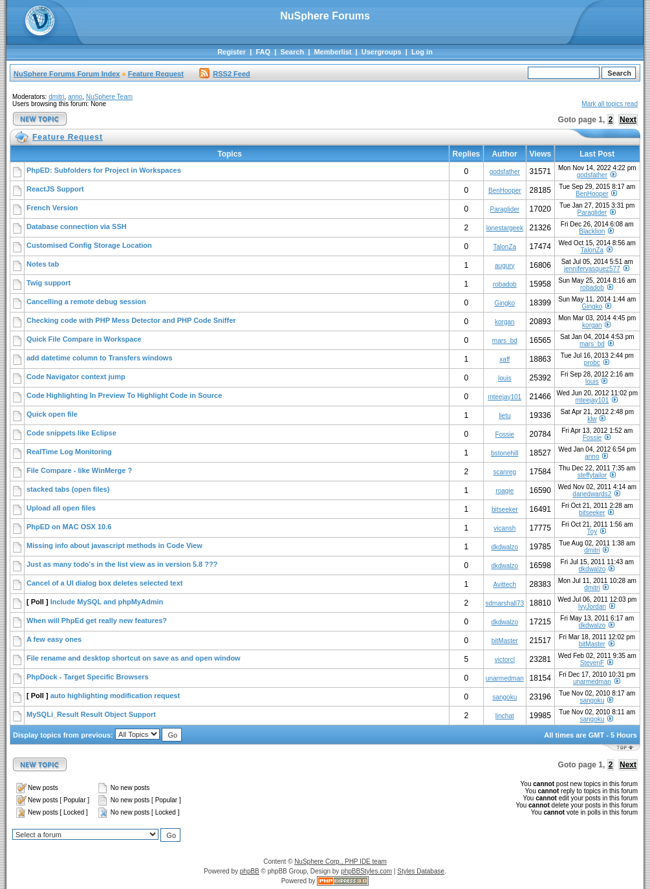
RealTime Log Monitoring (69, 451)
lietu (504, 415)
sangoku (504, 697)
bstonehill (504, 453)
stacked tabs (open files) (68, 489)
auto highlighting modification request (115, 695)
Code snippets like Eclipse (71, 433)
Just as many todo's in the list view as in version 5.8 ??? (122, 564)
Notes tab (43, 264)
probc (592, 362)
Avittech (504, 584)
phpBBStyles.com (366, 871)
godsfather (505, 171)
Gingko (504, 303)
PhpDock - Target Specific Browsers (88, 677)
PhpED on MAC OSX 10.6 (69, 527)
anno (75, 96)
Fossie (504, 434)
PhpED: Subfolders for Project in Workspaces (104, 170)
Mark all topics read (609, 103)
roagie (504, 490)
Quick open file (52, 414)
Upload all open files (61, 508)
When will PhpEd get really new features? (97, 620)
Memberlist (332, 52)
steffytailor (592, 475)
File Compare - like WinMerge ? (79, 470)
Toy (592, 531)
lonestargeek (504, 228)
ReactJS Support (55, 189)
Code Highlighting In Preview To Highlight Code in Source (124, 395)
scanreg (505, 472)
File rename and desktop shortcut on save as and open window (134, 658)
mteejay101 (504, 397)
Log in (422, 52)
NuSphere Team (109, 96)
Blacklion (592, 231)
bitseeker (505, 509)
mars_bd (504, 340)
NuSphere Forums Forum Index (67, 74)
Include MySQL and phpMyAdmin (107, 602)
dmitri (56, 96)
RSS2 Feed (224, 74)
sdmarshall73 (505, 603)
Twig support (48, 283)
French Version (52, 208)
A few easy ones (54, 639)
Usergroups (382, 52)
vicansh (504, 528)
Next (628, 119)
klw (591, 419)
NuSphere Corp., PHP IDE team (340, 861)
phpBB (249, 871)
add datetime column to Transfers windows (100, 358)
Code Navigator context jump (76, 376)
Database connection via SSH (77, 226)
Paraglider (505, 209)
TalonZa (505, 246)
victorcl (505, 659)
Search (292, 52)
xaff (504, 359)
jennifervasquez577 (592, 268)
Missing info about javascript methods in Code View (114, 545)
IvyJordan (592, 606)
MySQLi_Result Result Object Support (91, 714)
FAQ (262, 52)
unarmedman (505, 678)
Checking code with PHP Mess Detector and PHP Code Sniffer (131, 320)
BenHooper (504, 190)
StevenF (592, 662)
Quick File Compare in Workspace (84, 339)
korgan (505, 321)
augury (505, 265)
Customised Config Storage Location (89, 245)
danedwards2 (591, 494)
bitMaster (505, 640)
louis (505, 378)
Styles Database (420, 871)
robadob (505, 284)
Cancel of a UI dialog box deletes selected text (104, 583)
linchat (504, 715)
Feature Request (156, 74)
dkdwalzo (504, 547)
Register (231, 52)
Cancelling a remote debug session (86, 301)
